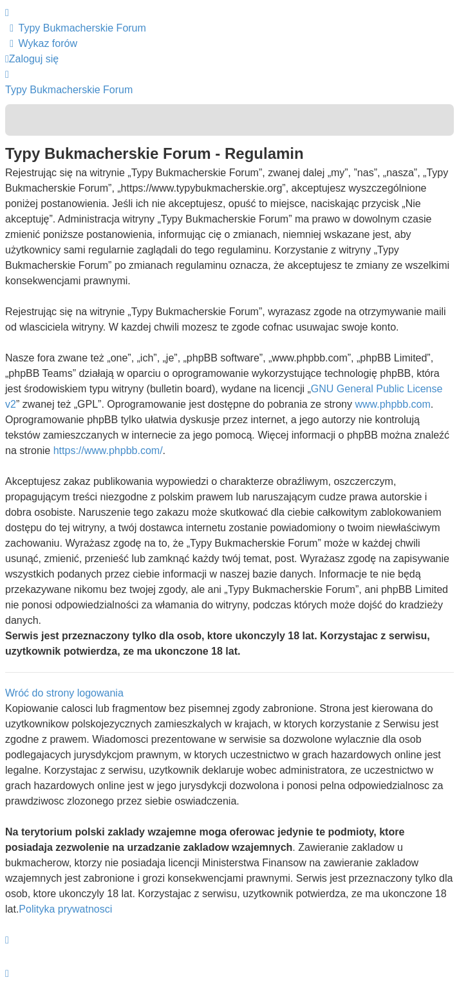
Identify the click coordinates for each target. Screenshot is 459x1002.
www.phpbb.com (392, 404)
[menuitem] (75, 28)
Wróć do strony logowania (64, 693)
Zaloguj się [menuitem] (32, 58)
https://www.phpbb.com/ (108, 450)
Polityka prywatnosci (65, 909)
